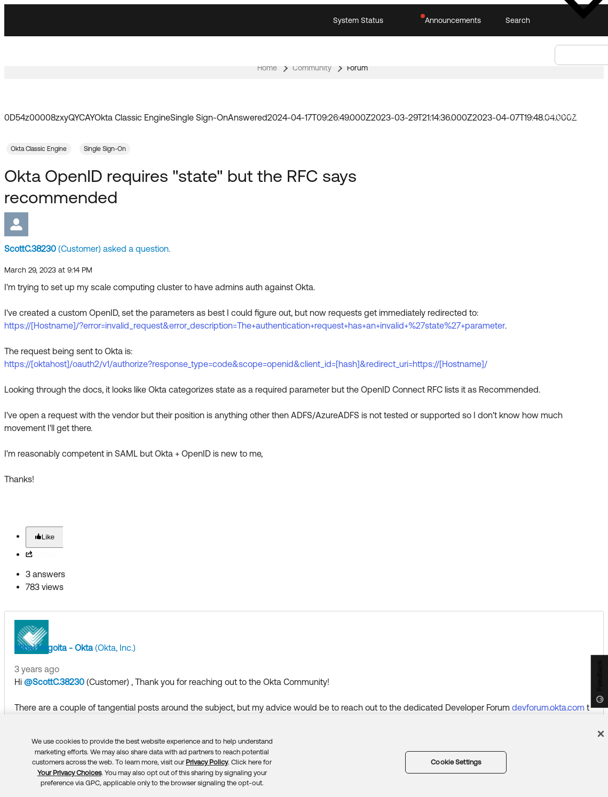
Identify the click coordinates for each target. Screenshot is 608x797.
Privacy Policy (207, 762)
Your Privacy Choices (69, 773)
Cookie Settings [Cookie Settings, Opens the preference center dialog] (456, 762)
